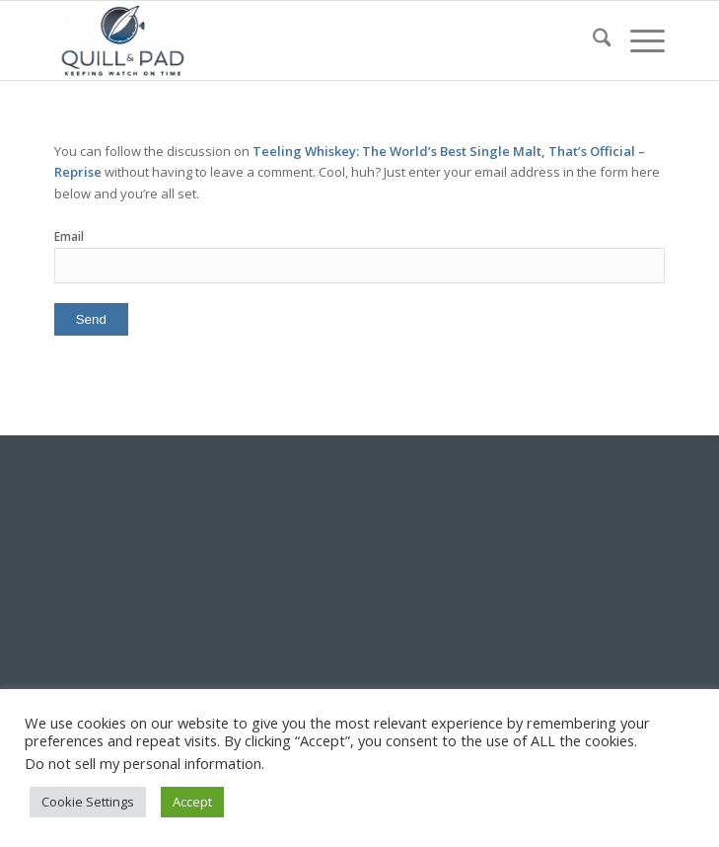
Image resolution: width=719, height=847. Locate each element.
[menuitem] (592, 40)
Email (69, 236)
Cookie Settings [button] (87, 801)
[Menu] (638, 40)
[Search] (592, 40)
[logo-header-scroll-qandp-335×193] (298, 40)
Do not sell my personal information (143, 763)
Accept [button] (192, 801)
